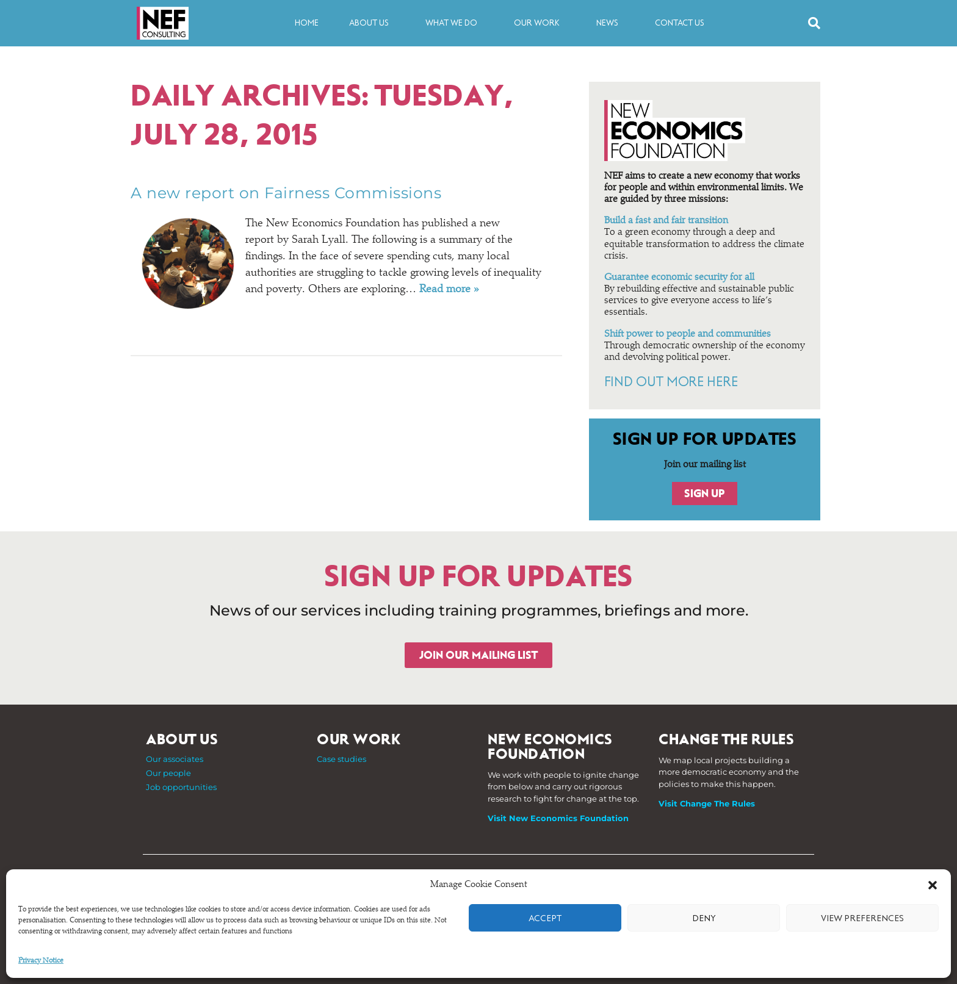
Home (307, 22)
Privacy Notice (40, 960)
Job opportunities (181, 787)
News (610, 23)
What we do (454, 23)
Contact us (679, 22)
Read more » (449, 289)
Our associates (174, 759)
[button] (932, 885)
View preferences (862, 918)
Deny (704, 918)
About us (372, 23)
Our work (540, 23)
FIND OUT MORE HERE (671, 382)
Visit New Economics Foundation (558, 818)
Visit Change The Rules (707, 803)
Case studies (341, 759)
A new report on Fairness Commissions (286, 193)
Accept (545, 918)
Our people (168, 773)
